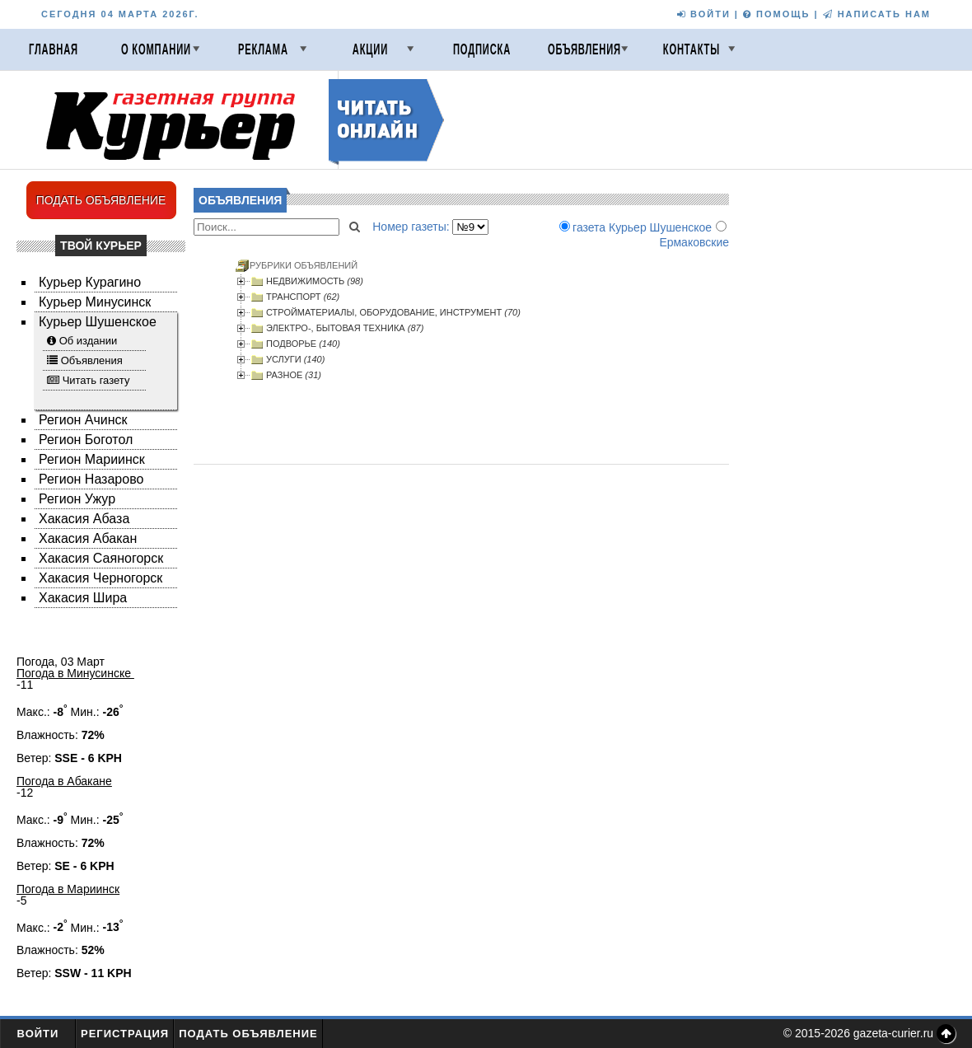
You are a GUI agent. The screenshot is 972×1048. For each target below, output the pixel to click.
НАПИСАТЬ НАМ (877, 14)
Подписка (482, 49)
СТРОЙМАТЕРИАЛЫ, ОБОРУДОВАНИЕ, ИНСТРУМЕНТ (393, 312)
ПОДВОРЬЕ (303, 344)
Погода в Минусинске (75, 673)
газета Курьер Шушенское (642, 227)
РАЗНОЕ (293, 375)
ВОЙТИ (704, 14)
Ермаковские (694, 242)
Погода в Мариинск (67, 889)
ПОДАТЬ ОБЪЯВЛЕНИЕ (101, 200)
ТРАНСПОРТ (302, 297)
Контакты (691, 49)
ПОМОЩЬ (776, 14)
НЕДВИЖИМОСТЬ (314, 281)
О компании (156, 49)
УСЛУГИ (295, 359)
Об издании (88, 341)
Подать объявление (248, 1033)
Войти (38, 1033)
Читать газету (96, 380)
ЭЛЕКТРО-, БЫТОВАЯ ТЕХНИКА (344, 328)
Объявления (584, 49)
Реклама (263, 49)
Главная (53, 49)
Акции (370, 49)
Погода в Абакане (64, 781)
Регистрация (125, 1033)
